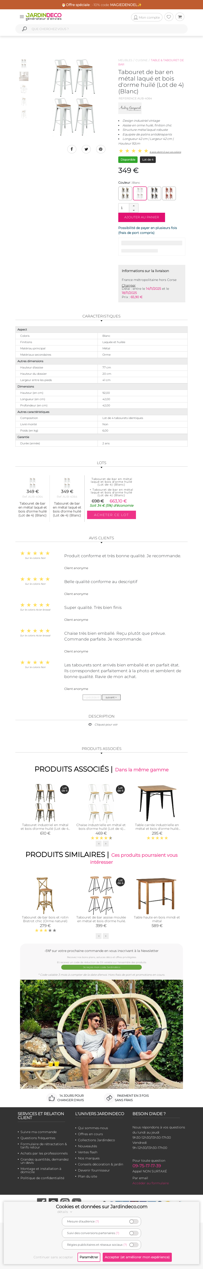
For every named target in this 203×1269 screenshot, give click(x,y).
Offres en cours (90, 1134)
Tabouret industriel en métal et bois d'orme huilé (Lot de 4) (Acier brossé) (45, 828)
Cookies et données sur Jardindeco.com (101, 1206)
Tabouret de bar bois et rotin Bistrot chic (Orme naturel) (45, 919)
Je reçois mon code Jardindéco (101, 967)
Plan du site (87, 1176)
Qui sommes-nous (93, 1128)
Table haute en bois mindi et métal (157, 919)
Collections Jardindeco (96, 1140)
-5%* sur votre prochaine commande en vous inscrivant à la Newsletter (101, 951)
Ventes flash (87, 1152)
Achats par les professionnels (44, 1153)
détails (65, 1212)
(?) (97, 1221)
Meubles (125, 60)
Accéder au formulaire (150, 1183)
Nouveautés (87, 1146)
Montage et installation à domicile (40, 1170)
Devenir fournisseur (94, 1170)
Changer (129, 285)
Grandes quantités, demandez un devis (44, 1160)
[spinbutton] (128, 208)
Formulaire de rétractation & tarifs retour (43, 1145)
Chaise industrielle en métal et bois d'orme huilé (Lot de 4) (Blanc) (101, 828)
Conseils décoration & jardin (100, 1164)
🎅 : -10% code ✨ (101, 5)
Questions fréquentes (37, 1138)
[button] (133, 205)
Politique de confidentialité (42, 1178)
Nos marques (89, 1158)
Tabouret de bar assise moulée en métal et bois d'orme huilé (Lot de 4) (101, 921)
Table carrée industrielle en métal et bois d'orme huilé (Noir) (157, 828)
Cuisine (141, 60)
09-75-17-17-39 (146, 1165)
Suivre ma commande (38, 1132)
